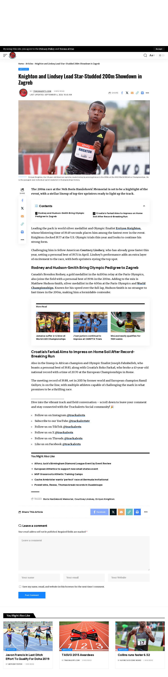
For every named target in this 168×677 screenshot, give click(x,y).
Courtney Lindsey (84, 499)
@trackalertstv (79, 421)
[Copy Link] (137, 92)
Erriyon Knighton (128, 228)
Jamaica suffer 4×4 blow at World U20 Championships (51, 337)
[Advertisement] (84, 23)
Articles (29, 63)
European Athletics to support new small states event (66, 468)
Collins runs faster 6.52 (134, 655)
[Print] (142, 92)
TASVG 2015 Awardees (78, 655)
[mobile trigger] (6, 55)
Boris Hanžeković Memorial (58, 499)
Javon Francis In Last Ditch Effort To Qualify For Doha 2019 (27, 657)
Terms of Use (67, 49)
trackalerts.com (42, 91)
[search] (145, 55)
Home (21, 63)
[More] (147, 92)
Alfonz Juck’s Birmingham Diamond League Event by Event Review (72, 463)
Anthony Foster (15, 664)
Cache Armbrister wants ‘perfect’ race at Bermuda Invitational (71, 479)
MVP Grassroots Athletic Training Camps (58, 474)
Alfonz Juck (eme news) (130, 660)
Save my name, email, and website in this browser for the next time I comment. (63, 586)
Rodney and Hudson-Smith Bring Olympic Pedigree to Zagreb (59, 215)
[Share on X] (127, 92)
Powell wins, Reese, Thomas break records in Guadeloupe (68, 484)
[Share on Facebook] (122, 92)
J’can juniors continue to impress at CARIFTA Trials (87, 337)
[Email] (132, 92)
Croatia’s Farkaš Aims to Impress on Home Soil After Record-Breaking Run (117, 215)
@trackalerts (76, 415)
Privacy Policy (47, 49)
